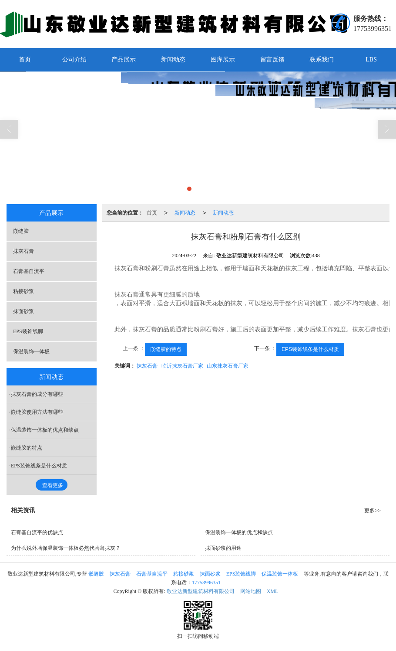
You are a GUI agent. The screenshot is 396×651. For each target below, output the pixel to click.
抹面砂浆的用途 (223, 548)
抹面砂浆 (23, 311)
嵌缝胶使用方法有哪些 (37, 412)
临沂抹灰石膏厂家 (182, 366)
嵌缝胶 (21, 231)
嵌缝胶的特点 (165, 349)
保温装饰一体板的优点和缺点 (45, 430)
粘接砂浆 (23, 291)
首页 (25, 59)
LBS (371, 59)
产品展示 (123, 59)
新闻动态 (173, 59)
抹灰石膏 (147, 366)
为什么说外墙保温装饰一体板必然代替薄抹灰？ (66, 548)
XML (273, 591)
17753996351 (206, 582)
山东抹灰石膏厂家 (227, 366)
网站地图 (250, 591)
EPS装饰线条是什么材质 (310, 349)
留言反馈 (272, 59)
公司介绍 (74, 59)
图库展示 (223, 59)
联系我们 (321, 59)
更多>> (372, 511)
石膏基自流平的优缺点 (37, 532)
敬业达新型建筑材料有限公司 (201, 591)
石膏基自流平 (28, 271)
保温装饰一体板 (31, 351)
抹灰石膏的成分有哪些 (37, 394)
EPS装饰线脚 (28, 331)
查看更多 (52, 485)
